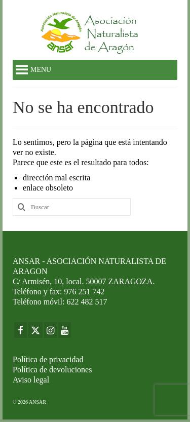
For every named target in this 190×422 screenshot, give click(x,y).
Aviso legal (31, 379)
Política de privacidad (48, 359)
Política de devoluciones (52, 369)
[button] (40, 70)
